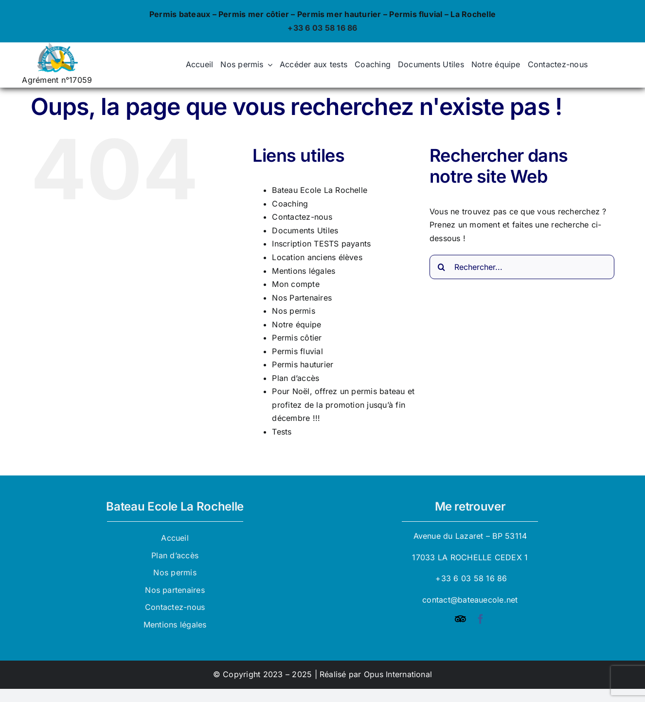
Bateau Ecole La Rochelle (319, 190)
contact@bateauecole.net (470, 600)
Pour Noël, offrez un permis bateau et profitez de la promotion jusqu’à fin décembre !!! (343, 404)
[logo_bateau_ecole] (56, 46)
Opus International (398, 674)
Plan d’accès (295, 378)
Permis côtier (297, 337)
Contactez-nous (302, 217)
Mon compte (295, 284)
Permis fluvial (297, 351)
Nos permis (293, 311)
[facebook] (480, 619)
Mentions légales (303, 271)
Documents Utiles (305, 230)
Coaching (290, 204)
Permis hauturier (302, 364)
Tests (281, 431)
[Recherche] (442, 267)
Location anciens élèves (317, 257)
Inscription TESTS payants (321, 243)
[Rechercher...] (522, 267)
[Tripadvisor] (460, 619)
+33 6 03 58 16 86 (322, 28)
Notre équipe (296, 324)
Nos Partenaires (302, 298)
